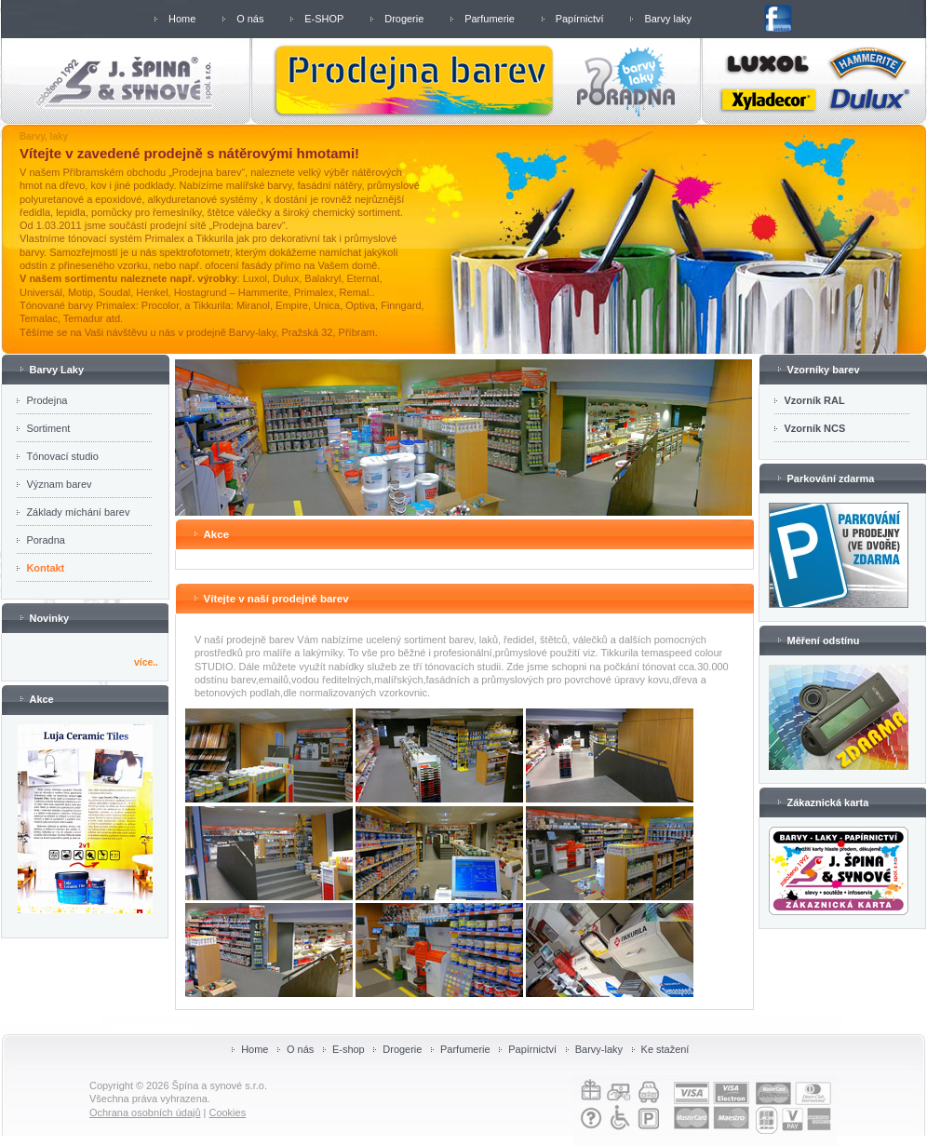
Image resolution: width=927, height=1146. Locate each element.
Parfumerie (489, 18)
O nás (249, 18)
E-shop (348, 1049)
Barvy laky (668, 18)
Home (181, 18)
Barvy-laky (599, 1049)
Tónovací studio (62, 456)
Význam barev (58, 484)
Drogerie (403, 18)
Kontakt (45, 567)
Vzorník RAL (814, 400)
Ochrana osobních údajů (145, 1112)
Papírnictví (580, 18)
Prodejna (46, 400)
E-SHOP (323, 18)
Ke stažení (665, 1049)
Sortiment (48, 428)
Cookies (227, 1112)
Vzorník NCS (814, 428)
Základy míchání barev (77, 512)
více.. (146, 662)
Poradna (45, 540)
